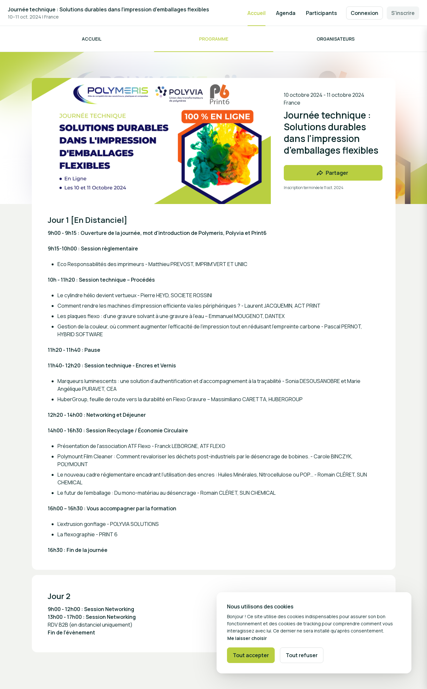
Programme (213, 39)
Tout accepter (251, 655)
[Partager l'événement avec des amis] (333, 173)
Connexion (364, 13)
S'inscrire (403, 13)
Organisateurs (336, 39)
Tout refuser (302, 655)
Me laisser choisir (247, 638)
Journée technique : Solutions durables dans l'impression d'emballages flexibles (108, 9)
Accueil (91, 39)
